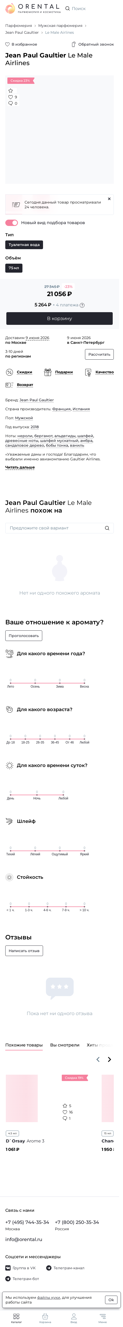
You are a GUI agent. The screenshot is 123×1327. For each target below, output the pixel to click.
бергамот (43, 435)
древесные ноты (21, 440)
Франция (61, 409)
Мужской (24, 418)
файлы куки (48, 1297)
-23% (68, 286)
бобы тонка (57, 445)
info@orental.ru (23, 1239)
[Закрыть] (109, 199)
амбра (86, 440)
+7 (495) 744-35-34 (27, 1222)
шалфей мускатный (59, 440)
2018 (35, 426)
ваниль (77, 445)
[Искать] (107, 528)
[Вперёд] (109, 1059)
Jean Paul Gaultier (37, 400)
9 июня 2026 (37, 337)
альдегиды (64, 435)
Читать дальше (20, 467)
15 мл (107, 1133)
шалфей (85, 435)
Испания (81, 409)
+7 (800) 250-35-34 (77, 1222)
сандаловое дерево (24, 445)
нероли (24, 435)
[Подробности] (82, 305)
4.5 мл (12, 1133)
